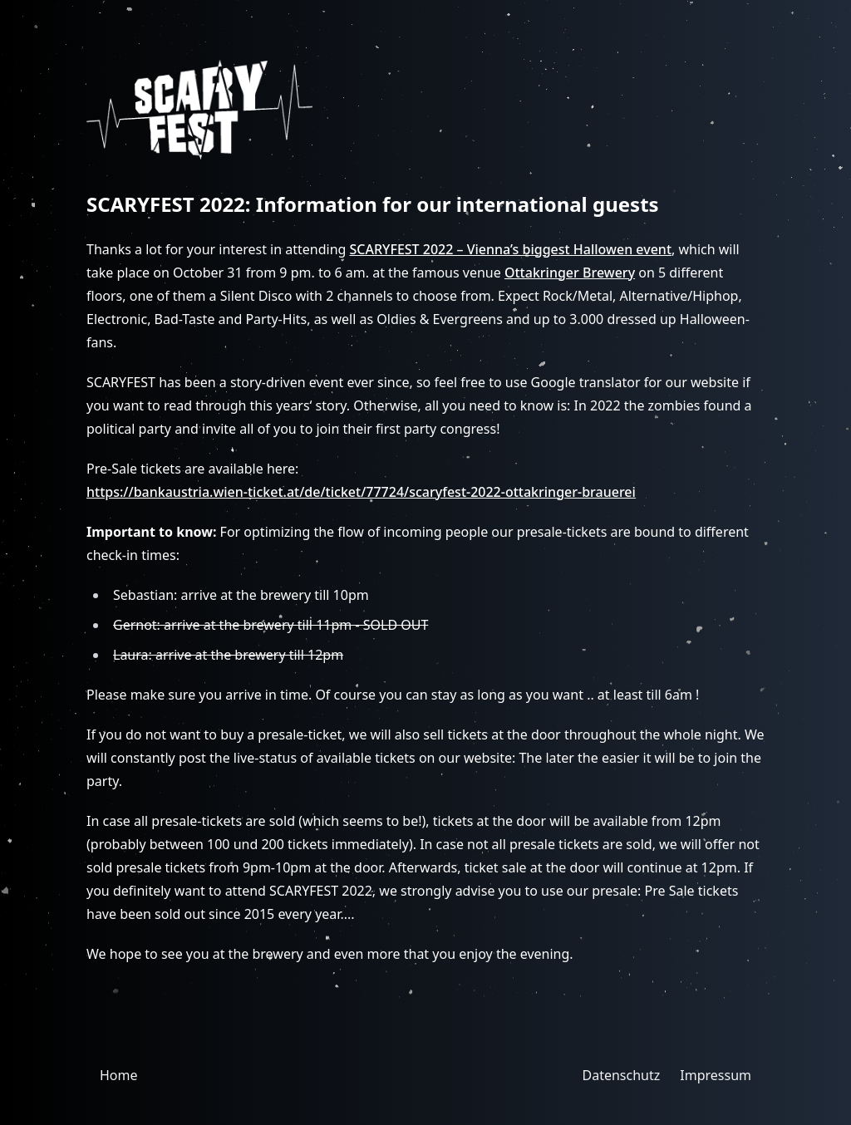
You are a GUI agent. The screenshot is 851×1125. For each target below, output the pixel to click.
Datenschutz (622, 1075)
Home (119, 1075)
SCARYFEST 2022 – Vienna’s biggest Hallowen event (510, 249)
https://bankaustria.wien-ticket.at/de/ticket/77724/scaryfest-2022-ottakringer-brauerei (361, 492)
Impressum (715, 1075)
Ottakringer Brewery (569, 272)
